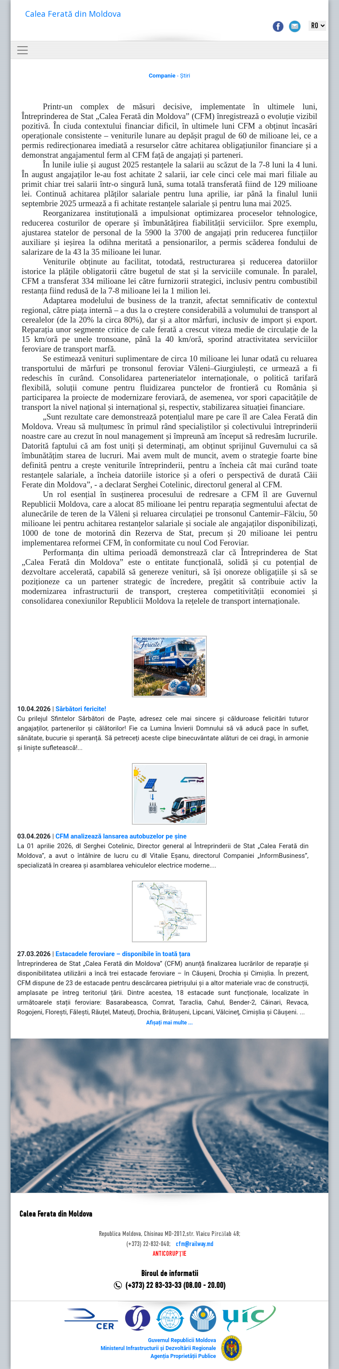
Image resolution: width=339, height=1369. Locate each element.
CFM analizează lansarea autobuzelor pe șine (121, 836)
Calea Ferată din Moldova (73, 13)
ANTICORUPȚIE (169, 1254)
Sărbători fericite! (81, 709)
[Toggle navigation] (22, 50)
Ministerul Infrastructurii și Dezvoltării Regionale (158, 1348)
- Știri (169, 75)
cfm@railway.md (194, 1244)
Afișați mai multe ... (169, 1023)
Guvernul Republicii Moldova (182, 1340)
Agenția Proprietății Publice (183, 1356)
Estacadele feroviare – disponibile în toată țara (123, 954)
